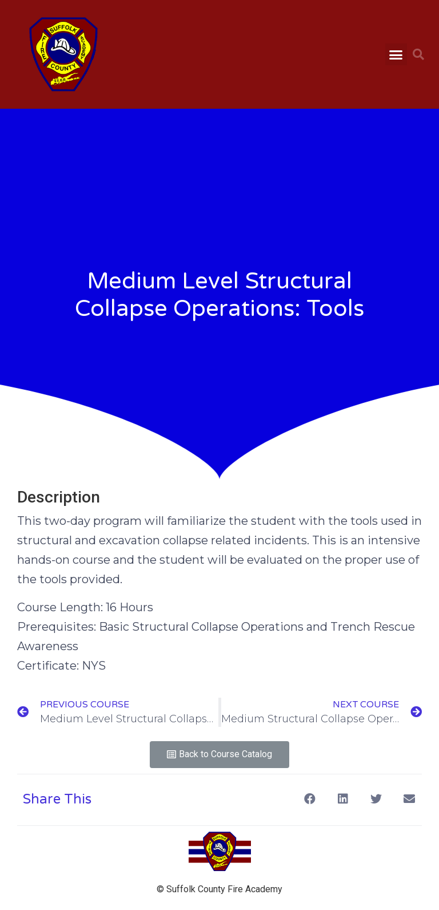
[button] (396, 54)
